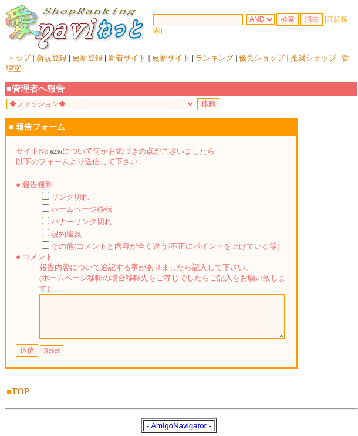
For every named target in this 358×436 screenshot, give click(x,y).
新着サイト (127, 57)
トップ (19, 57)
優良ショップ (262, 57)
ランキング (214, 57)
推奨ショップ (313, 57)
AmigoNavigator (179, 424)
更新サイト (171, 57)
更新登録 (87, 57)
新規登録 (51, 57)
